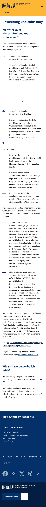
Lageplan (6, 462)
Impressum (7, 456)
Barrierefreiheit (34, 456)
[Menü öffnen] (42, 6)
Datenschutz (20, 456)
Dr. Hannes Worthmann (28, 354)
